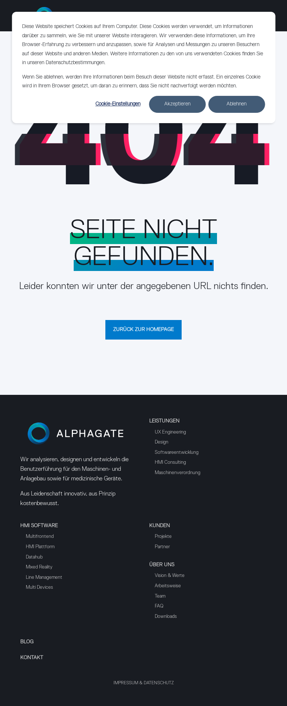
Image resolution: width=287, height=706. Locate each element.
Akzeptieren (177, 104)
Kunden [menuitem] (159, 525)
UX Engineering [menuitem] (170, 432)
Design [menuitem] (161, 442)
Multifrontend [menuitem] (40, 536)
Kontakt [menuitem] (31, 657)
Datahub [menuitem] (34, 557)
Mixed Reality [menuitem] (39, 567)
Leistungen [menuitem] (164, 421)
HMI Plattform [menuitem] (40, 547)
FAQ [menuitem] (159, 606)
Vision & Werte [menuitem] (170, 575)
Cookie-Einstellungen (117, 104)
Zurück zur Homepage (143, 329)
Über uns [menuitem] (161, 564)
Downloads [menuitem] (166, 616)
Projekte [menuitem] (163, 536)
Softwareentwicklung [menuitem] (177, 452)
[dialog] (143, 67)
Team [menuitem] (160, 596)
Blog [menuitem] (27, 641)
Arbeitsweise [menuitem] (168, 586)
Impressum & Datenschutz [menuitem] (143, 683)
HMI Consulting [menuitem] (170, 462)
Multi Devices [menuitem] (39, 587)
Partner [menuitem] (162, 547)
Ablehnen (236, 104)
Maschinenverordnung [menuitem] (177, 472)
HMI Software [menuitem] (39, 525)
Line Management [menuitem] (44, 577)
